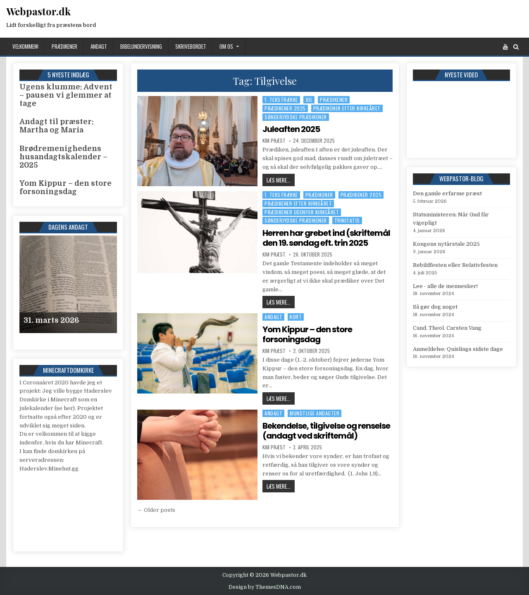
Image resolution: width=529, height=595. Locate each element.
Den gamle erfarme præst (447, 193)
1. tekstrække (281, 99)
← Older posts (156, 510)
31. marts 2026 (51, 320)
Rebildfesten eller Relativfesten (455, 265)
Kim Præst (274, 140)
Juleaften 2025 (291, 129)
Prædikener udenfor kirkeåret (301, 212)
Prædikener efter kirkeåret (347, 108)
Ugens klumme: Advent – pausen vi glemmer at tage (65, 95)
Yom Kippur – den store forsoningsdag (307, 334)
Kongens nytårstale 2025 (446, 244)
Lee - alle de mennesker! (445, 286)
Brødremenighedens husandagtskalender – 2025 (63, 156)
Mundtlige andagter (314, 413)
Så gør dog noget (435, 307)
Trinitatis (347, 220)
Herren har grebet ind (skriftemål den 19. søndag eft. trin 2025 (326, 238)
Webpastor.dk (38, 11)
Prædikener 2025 (285, 108)
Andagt (99, 46)
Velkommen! (25, 46)
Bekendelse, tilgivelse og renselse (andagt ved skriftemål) (326, 430)
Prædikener (64, 46)
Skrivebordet (190, 46)
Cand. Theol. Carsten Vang (447, 328)
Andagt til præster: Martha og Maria (56, 126)
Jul (309, 99)
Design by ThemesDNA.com (265, 587)
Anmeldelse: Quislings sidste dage (458, 349)
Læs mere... (281, 179)
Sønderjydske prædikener (295, 116)
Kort (296, 316)
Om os (226, 46)
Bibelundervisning (141, 46)
